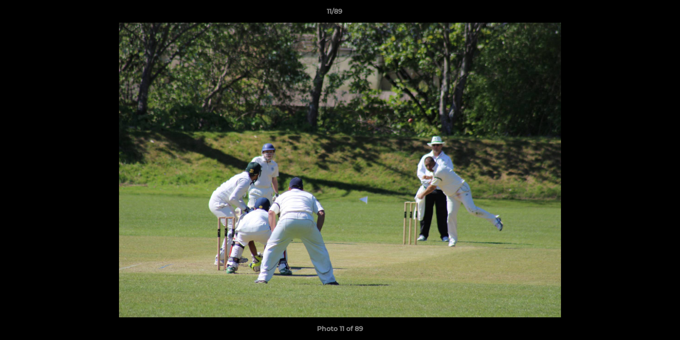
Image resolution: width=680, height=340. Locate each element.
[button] (640, 13)
